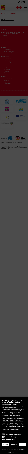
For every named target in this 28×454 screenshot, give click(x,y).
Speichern (14, 444)
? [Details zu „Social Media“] (15, 436)
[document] (14, 415)
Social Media (9, 437)
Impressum (5, 449)
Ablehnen (5, 444)
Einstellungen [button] (22, 449)
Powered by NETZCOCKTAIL (14, 452)
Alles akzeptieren (22, 444)
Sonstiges (8, 439)
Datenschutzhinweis (13, 449)
